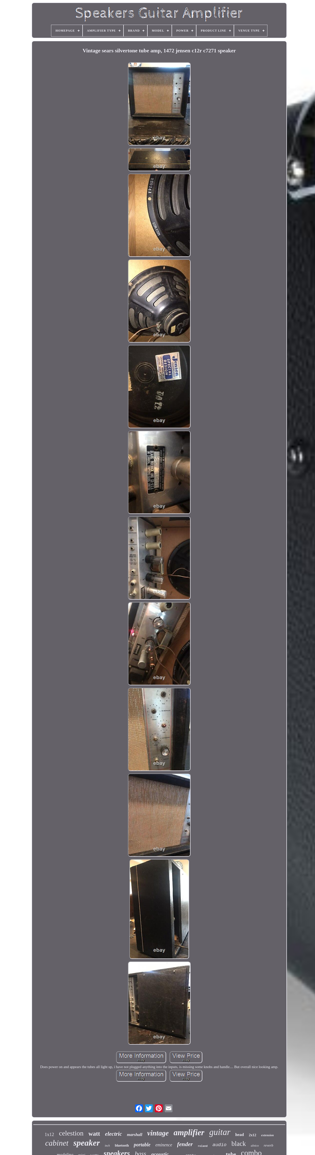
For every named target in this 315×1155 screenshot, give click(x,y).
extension (267, 1135)
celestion (71, 1133)
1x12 (49, 1134)
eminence (163, 1144)
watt (94, 1133)
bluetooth (122, 1145)
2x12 (252, 1135)
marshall (134, 1134)
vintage (158, 1133)
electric (113, 1134)
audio (219, 1145)
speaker (86, 1142)
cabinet (56, 1142)
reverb (268, 1145)
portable (142, 1144)
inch (107, 1145)
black (238, 1143)
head (239, 1134)
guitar (219, 1132)
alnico (255, 1145)
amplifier (189, 1132)
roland (203, 1146)
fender (185, 1144)
